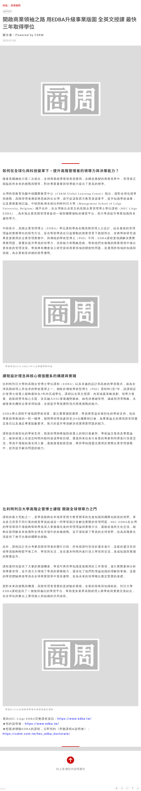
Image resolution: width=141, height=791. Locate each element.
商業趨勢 (16, 5)
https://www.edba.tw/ (74, 718)
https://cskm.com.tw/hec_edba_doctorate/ (36, 733)
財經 (5, 5)
